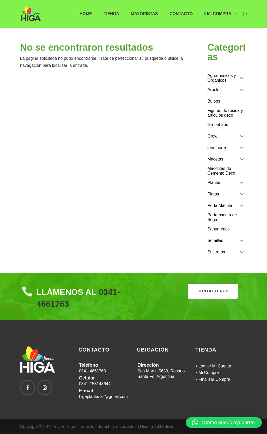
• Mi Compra (207, 372)
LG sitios (164, 426)
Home (86, 14)
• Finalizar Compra (213, 379)
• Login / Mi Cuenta (213, 366)
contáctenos (212, 291)
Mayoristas (144, 14)
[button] (224, 422)
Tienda (111, 14)
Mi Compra (218, 14)
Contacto (181, 14)
